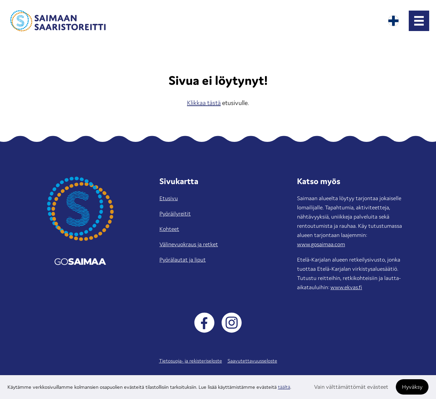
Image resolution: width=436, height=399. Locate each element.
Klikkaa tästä (204, 103)
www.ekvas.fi (346, 287)
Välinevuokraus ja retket (188, 244)
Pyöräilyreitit (175, 213)
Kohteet (169, 229)
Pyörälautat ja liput (182, 259)
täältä (284, 387)
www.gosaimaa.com (321, 244)
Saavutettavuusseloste (252, 360)
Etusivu (168, 198)
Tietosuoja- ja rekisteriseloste (190, 360)
